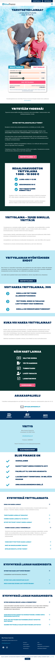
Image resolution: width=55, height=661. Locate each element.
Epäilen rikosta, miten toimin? (16, 550)
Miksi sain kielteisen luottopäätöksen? (19, 584)
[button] (52, 4)
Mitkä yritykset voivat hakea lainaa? (18, 523)
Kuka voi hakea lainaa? (12, 505)
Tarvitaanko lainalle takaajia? (16, 516)
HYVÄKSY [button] (27, 658)
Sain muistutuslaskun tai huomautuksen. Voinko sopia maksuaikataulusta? (24, 616)
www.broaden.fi (27, 100)
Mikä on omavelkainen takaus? (16, 546)
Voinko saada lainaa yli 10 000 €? (16, 520)
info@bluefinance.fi (6, 644)
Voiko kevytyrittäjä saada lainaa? (18, 543)
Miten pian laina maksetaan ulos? (16, 581)
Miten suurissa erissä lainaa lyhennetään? (20, 603)
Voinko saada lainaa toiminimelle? (18, 529)
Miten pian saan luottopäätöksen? (17, 572)
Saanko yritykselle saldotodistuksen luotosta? (22, 626)
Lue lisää (52, 656)
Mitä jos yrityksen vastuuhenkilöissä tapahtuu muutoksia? (22, 621)
